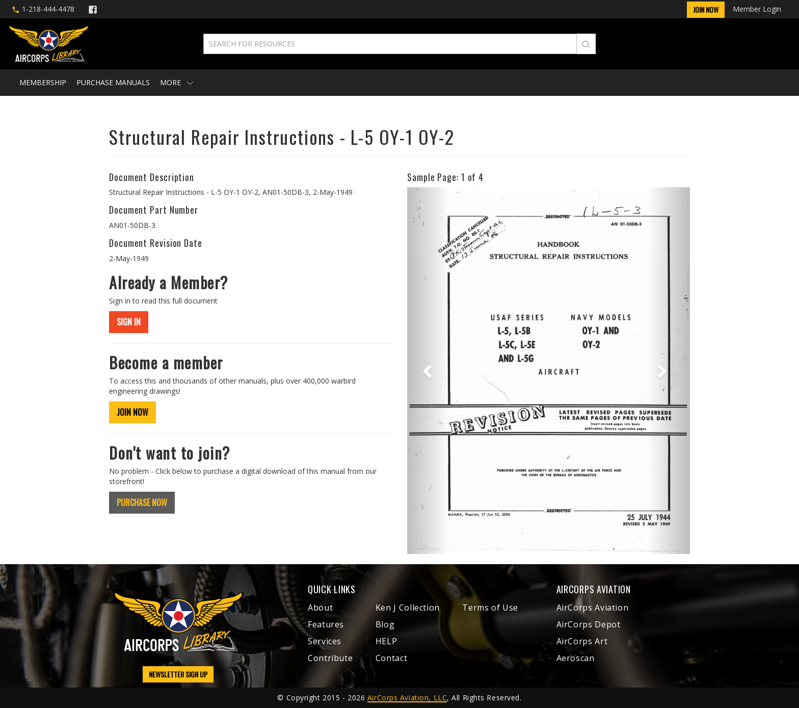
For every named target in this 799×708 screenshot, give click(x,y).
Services (324, 641)
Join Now (705, 9)
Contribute (330, 658)
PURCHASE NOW (142, 502)
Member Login (757, 9)
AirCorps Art (582, 641)
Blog (385, 624)
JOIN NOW (132, 412)
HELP (386, 641)
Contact (391, 658)
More (176, 82)
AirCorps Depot (588, 624)
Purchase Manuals (113, 82)
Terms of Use (490, 607)
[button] (428, 370)
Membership (42, 82)
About (320, 607)
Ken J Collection (408, 607)
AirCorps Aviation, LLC (407, 697)
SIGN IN (129, 322)
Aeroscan (575, 658)
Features (326, 624)
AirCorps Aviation (592, 607)
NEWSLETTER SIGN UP (178, 674)
